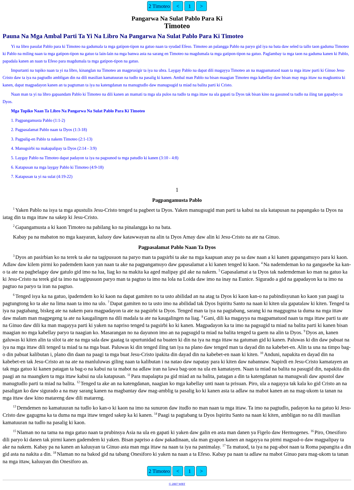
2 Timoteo (159, 6)
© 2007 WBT (177, 483)
